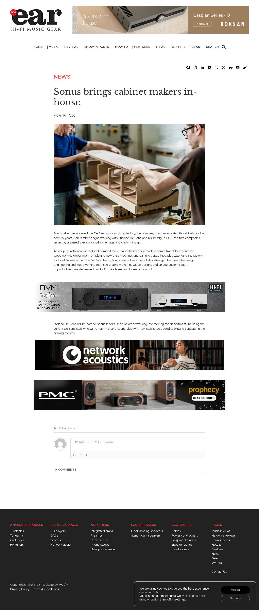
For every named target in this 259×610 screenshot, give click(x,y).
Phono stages (100, 544)
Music (53, 46)
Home (38, 46)
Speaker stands (181, 544)
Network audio (60, 544)
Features (142, 46)
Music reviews (221, 531)
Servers (55, 540)
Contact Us (219, 571)
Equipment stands (183, 540)
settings (180, 599)
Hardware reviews (224, 535)
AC (61, 584)
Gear (195, 46)
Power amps (99, 540)
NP (68, 584)
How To (121, 46)
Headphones (180, 549)
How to (217, 544)
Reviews (71, 46)
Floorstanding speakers (147, 531)
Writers (178, 46)
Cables (176, 531)
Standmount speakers (146, 535)
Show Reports (96, 46)
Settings (235, 598)
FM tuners (17, 544)
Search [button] (216, 47)
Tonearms (17, 535)
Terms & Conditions (45, 589)
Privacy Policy (20, 589)
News (160, 46)
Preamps (97, 535)
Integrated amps (102, 531)
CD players (58, 531)
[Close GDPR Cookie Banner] (252, 585)
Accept (235, 590)
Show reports (221, 540)
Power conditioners (184, 535)
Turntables (17, 531)
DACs (54, 535)
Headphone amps (103, 549)
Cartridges (17, 540)
